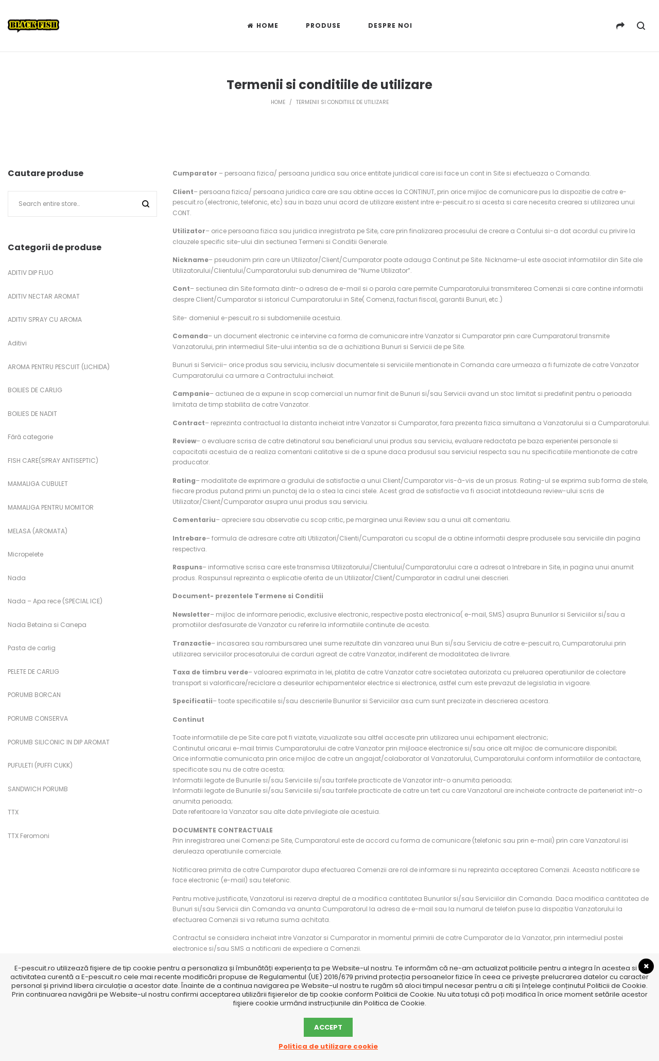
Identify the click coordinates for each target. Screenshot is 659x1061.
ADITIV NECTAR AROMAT (44, 296)
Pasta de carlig (32, 647)
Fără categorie (30, 436)
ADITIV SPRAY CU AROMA (45, 319)
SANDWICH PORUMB (38, 789)
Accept (328, 1027)
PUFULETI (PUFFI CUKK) (40, 765)
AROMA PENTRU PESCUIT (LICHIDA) (59, 366)
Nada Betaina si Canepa (47, 624)
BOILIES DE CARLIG (35, 390)
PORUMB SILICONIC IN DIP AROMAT (59, 742)
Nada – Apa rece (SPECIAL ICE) (55, 601)
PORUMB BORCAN (34, 694)
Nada (17, 577)
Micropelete (25, 554)
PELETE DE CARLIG (33, 671)
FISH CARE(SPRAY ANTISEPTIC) (53, 460)
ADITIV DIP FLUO (30, 272)
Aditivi (17, 343)
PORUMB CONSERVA (38, 718)
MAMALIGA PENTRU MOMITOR (51, 507)
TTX (13, 812)
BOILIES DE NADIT (32, 413)
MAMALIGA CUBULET (38, 483)
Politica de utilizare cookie (328, 1046)
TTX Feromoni (28, 835)
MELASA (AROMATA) (37, 531)
